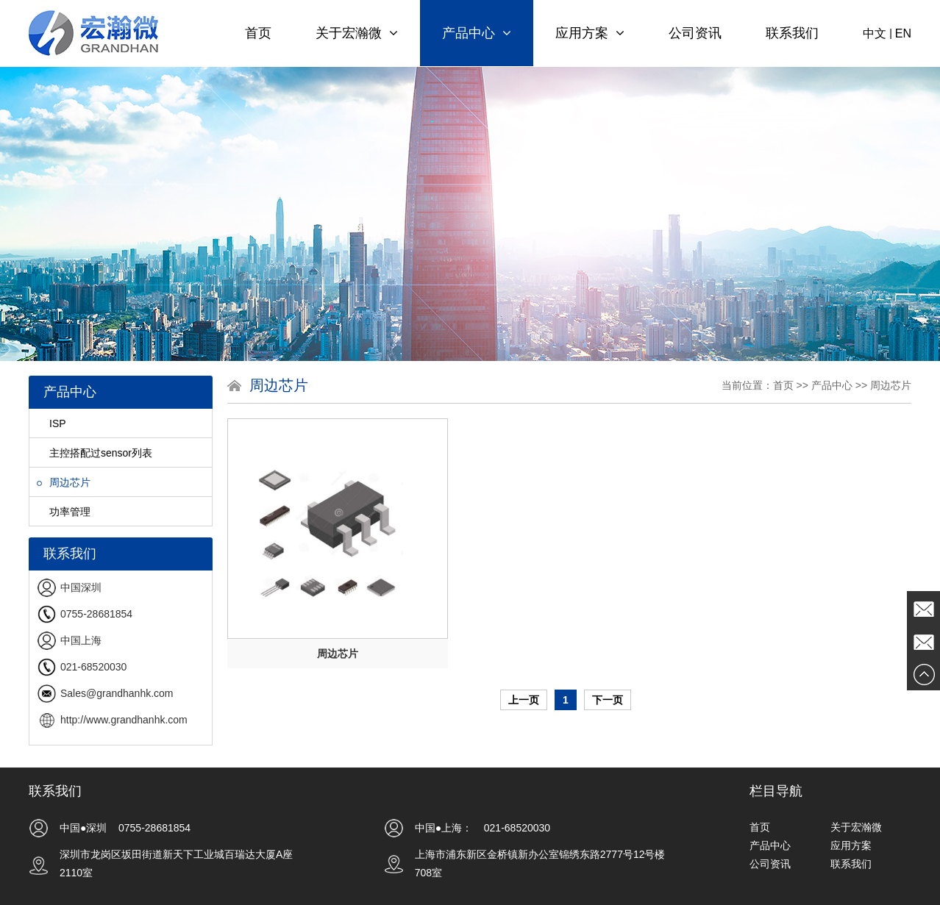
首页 (258, 33)
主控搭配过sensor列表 (94, 453)
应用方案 (589, 33)
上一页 (523, 700)
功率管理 (63, 512)
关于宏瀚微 (357, 33)
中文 (874, 33)
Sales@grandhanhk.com (117, 693)
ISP (51, 423)
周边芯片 (63, 482)
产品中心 (476, 33)
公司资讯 (695, 33)
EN (903, 33)
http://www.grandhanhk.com (124, 720)
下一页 (607, 700)
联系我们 (792, 33)
